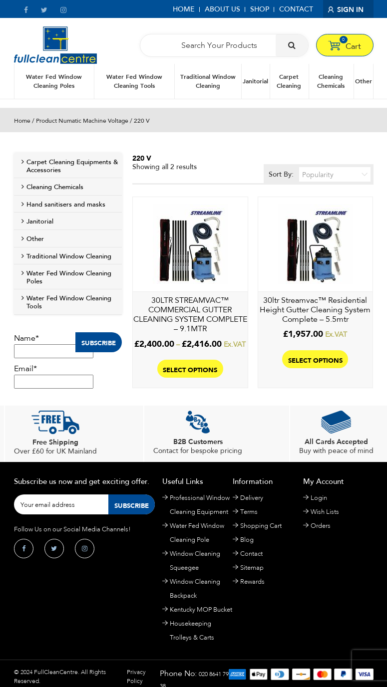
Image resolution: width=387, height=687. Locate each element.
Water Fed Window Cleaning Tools (134, 81)
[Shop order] (335, 174)
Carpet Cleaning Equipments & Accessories (72, 166)
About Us (222, 9)
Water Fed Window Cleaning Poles (54, 81)
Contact (296, 9)
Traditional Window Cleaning (208, 81)
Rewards (252, 581)
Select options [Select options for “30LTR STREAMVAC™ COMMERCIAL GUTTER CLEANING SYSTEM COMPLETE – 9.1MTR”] (190, 369)
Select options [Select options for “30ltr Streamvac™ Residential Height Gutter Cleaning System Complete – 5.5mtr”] (315, 359)
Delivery (251, 497)
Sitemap (252, 567)
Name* (53, 345)
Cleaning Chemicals (331, 81)
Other (363, 81)
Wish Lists (325, 511)
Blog (247, 539)
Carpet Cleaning (289, 81)
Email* (53, 376)
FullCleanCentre (56, 672)
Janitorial (255, 81)
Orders (321, 525)
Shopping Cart (261, 525)
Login (319, 497)
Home (184, 9)
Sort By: (320, 174)
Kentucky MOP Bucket (201, 609)
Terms (249, 511)
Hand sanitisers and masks (65, 205)
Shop (259, 9)
